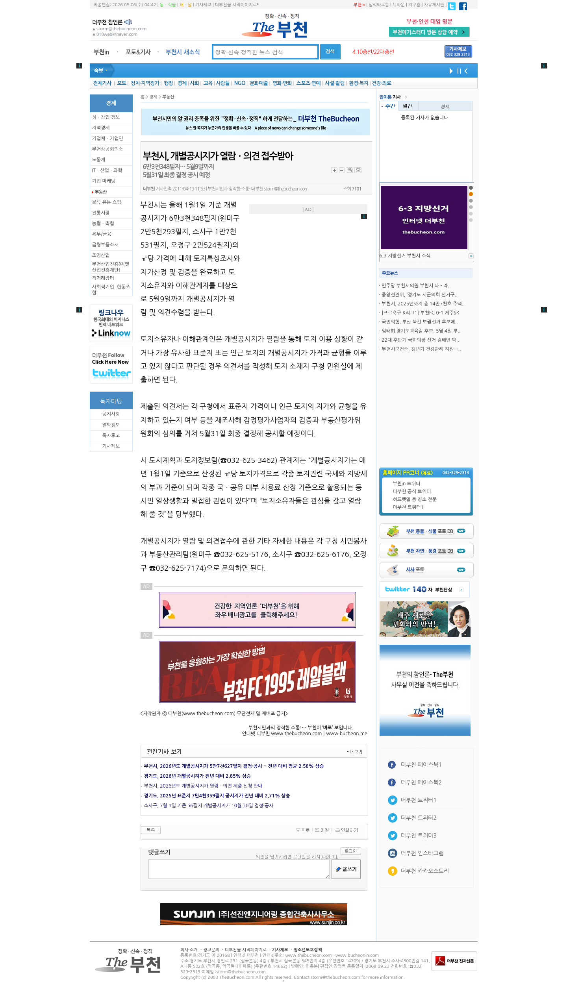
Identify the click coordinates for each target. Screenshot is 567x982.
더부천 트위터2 (419, 818)
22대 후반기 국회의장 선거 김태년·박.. (420, 340)
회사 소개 (189, 950)
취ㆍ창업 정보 (106, 117)
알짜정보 (111, 425)
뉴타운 (399, 5)
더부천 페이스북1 (421, 764)
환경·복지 (358, 83)
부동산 (101, 192)
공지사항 (111, 414)
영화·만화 (282, 83)
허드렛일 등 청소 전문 (415, 499)
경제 (182, 83)
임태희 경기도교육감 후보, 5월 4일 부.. (421, 331)
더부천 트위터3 (419, 835)
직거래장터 (103, 278)
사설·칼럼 (334, 83)
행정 (168, 83)
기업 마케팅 (104, 181)
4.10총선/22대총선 (373, 52)
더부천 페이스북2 (421, 782)
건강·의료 (381, 83)
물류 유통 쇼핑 (106, 202)
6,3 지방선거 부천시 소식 (405, 255)
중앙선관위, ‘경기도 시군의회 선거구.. (419, 294)
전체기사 (102, 83)
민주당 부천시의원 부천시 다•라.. (416, 285)
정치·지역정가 (145, 83)
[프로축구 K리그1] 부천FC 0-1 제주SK (420, 313)
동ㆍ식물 (168, 5)
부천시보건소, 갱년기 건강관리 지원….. (421, 349)
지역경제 (101, 128)
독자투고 (111, 435)
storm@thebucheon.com (286, 189)
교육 (208, 83)
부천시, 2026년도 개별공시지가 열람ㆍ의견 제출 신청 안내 (203, 786)
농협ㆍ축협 (103, 223)
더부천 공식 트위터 (412, 491)
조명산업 (101, 255)
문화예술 (259, 83)
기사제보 (203, 5)
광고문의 (211, 950)
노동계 (99, 159)
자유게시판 (434, 5)
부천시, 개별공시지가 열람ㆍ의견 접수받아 (218, 156)
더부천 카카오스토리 (425, 871)
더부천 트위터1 (408, 507)
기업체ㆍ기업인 (107, 138)
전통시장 (101, 213)
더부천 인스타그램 (422, 853)
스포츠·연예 (308, 83)
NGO (239, 83)
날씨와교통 (379, 5)
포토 (121, 83)
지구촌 (414, 5)
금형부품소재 (105, 244)
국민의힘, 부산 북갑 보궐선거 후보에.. (420, 322)
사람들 (223, 83)
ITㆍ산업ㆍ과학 (107, 170)
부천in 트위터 (407, 483)
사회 (194, 83)
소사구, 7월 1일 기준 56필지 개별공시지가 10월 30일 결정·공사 (209, 805)
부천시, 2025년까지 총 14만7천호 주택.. (423, 303)
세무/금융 (102, 234)
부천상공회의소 (107, 149)
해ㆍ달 (186, 5)
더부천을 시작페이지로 (237, 4)
